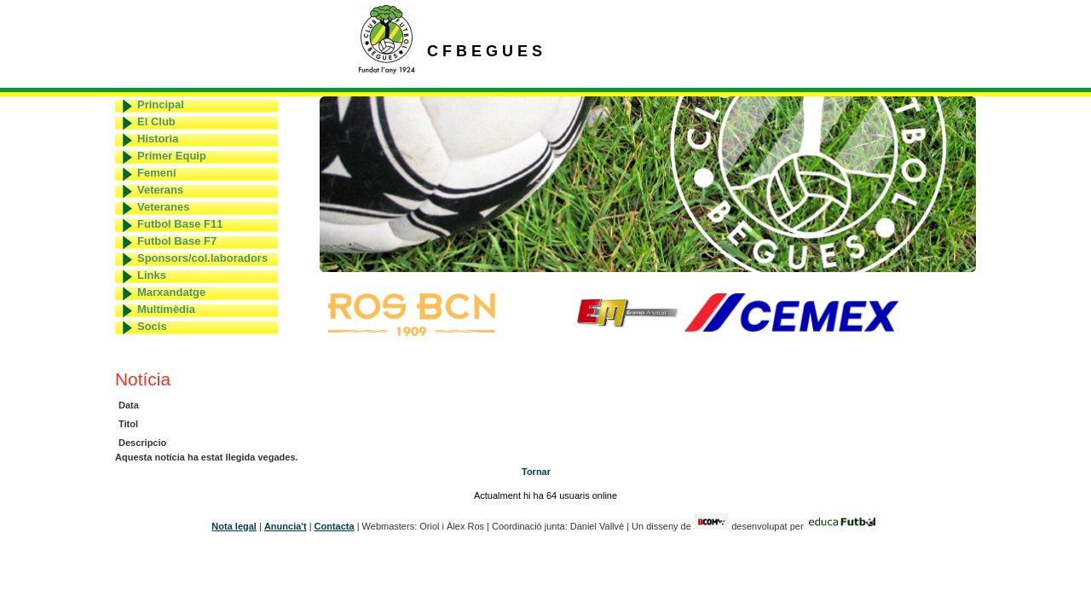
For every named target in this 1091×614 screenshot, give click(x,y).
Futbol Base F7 (176, 241)
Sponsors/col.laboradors (202, 258)
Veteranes (163, 206)
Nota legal (234, 526)
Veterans (160, 189)
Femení (156, 172)
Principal (160, 104)
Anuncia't (285, 526)
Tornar (536, 471)
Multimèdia (166, 309)
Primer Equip (171, 155)
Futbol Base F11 (179, 223)
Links (151, 275)
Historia (157, 138)
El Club (156, 121)
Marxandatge (171, 292)
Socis (152, 326)
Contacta (335, 526)
